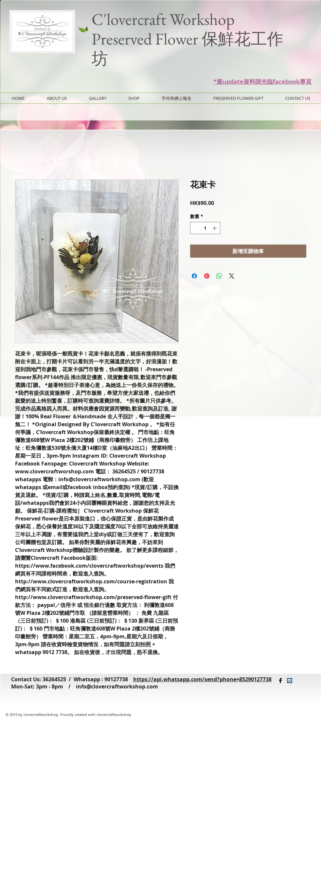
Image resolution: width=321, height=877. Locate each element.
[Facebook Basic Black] (280, 680)
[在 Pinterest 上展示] (207, 276)
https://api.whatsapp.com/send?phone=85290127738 (202, 679)
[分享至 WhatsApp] (219, 276)
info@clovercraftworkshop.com (117, 686)
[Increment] (215, 228)
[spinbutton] (205, 228)
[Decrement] (195, 228)
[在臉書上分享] (194, 276)
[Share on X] (232, 276)
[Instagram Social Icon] (289, 680)
